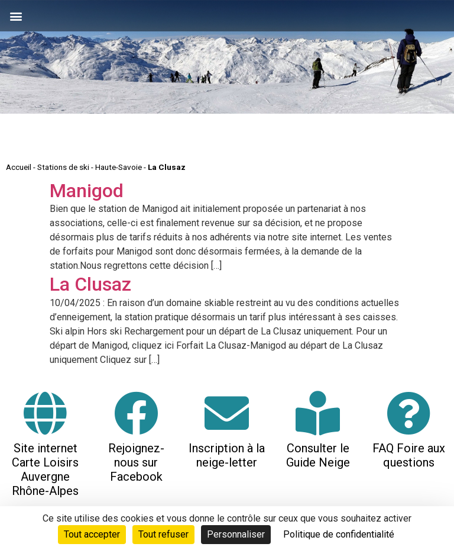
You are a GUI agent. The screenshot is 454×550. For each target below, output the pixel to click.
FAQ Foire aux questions (408, 455)
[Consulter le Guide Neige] (318, 413)
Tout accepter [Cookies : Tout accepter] (92, 534)
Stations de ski (63, 167)
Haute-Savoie (118, 167)
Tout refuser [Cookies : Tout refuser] (163, 534)
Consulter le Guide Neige (318, 455)
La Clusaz (90, 284)
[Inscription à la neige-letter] (227, 413)
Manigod (87, 190)
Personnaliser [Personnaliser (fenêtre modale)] (236, 534)
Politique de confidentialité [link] (338, 534)
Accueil (18, 167)
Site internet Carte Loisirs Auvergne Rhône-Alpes (45, 469)
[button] (15, 15)
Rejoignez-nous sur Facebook (136, 462)
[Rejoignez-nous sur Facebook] (136, 413)
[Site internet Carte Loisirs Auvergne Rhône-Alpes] (45, 413)
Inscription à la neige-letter (227, 455)
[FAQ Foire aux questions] (409, 413)
